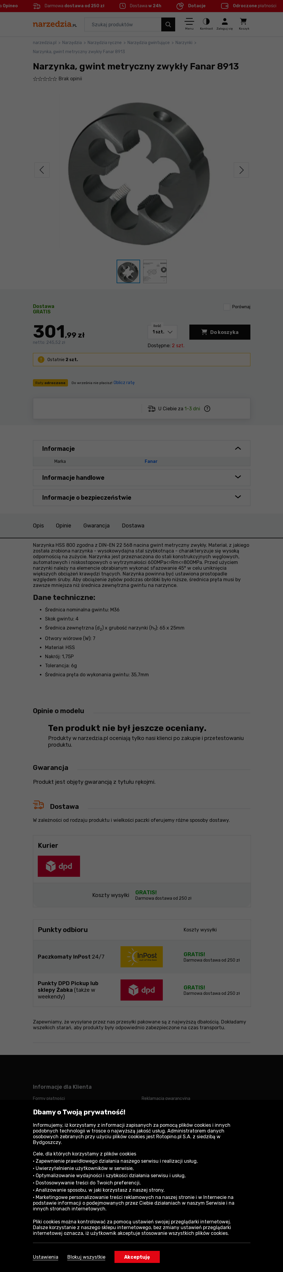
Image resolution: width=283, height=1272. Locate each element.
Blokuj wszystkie (86, 1257)
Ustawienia (45, 1257)
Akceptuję (137, 1257)
